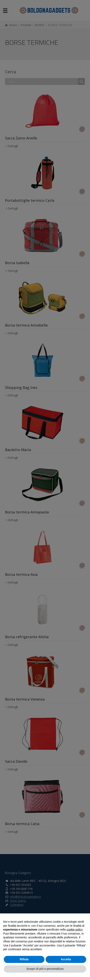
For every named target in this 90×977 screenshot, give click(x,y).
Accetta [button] (66, 959)
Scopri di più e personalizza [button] (45, 968)
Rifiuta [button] (24, 959)
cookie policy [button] (74, 929)
